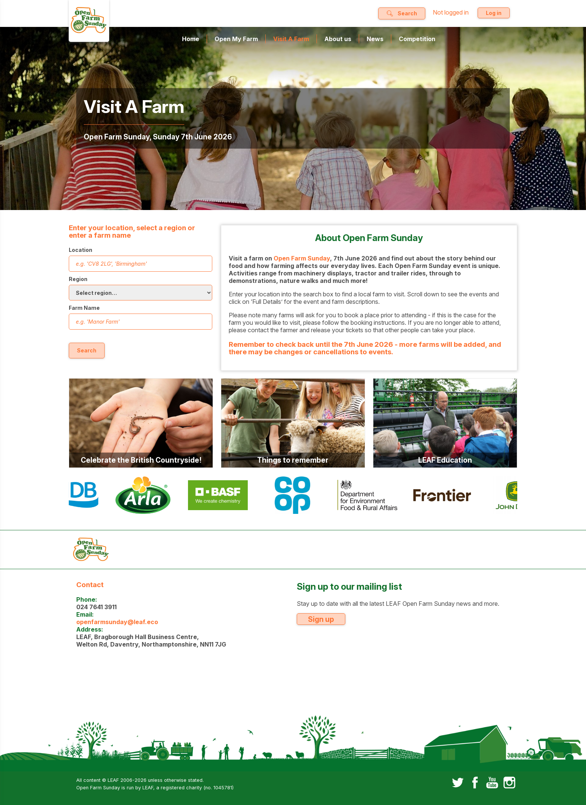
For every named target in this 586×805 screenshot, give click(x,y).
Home (190, 39)
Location (80, 250)
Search (86, 350)
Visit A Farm (291, 39)
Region (78, 279)
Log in (494, 13)
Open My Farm (236, 39)
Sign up (321, 619)
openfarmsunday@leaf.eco (117, 622)
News (375, 39)
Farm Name (84, 308)
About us (337, 39)
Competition (417, 39)
